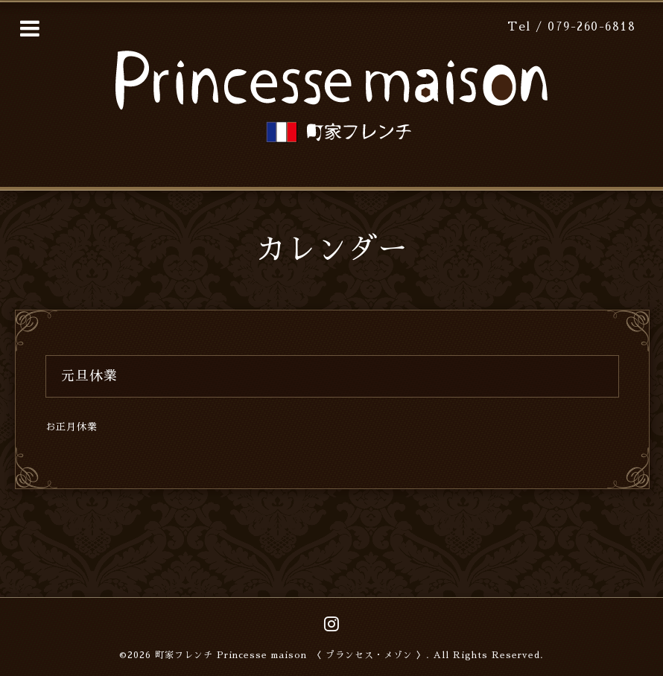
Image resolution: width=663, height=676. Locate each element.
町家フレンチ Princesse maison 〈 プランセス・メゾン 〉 (290, 655)
